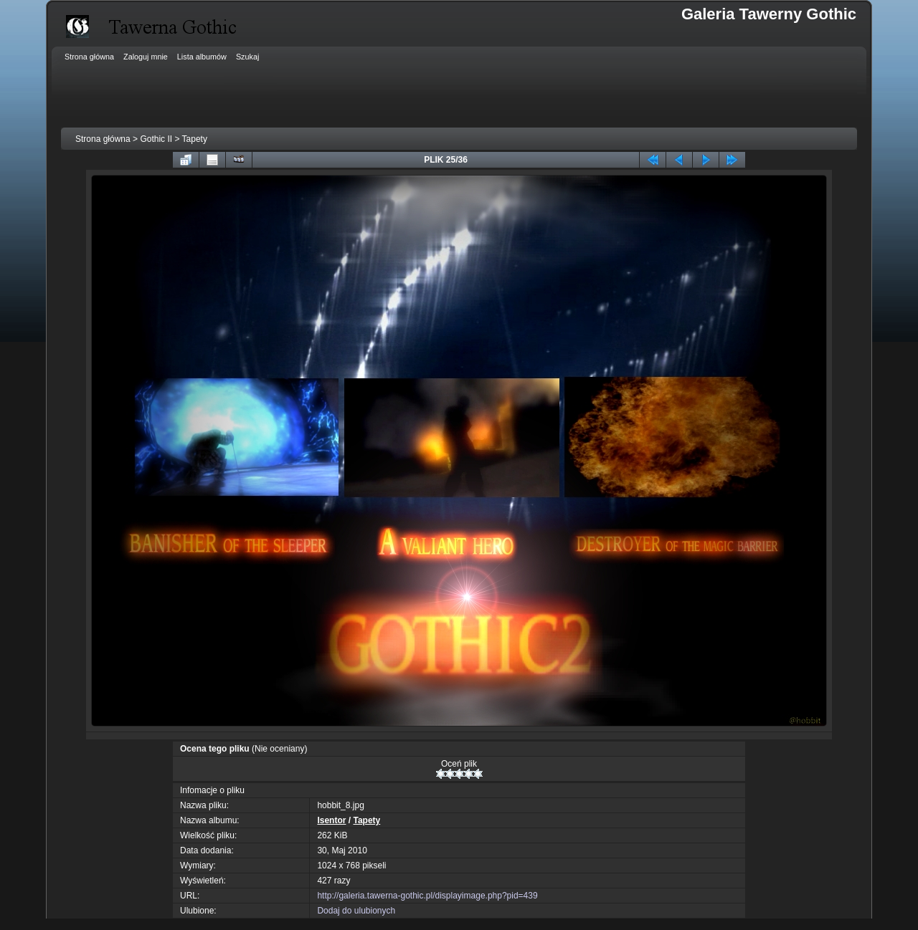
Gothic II (156, 139)
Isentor (331, 820)
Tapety (194, 139)
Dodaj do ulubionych (356, 911)
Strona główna (103, 139)
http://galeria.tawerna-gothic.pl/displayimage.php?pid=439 (427, 896)
